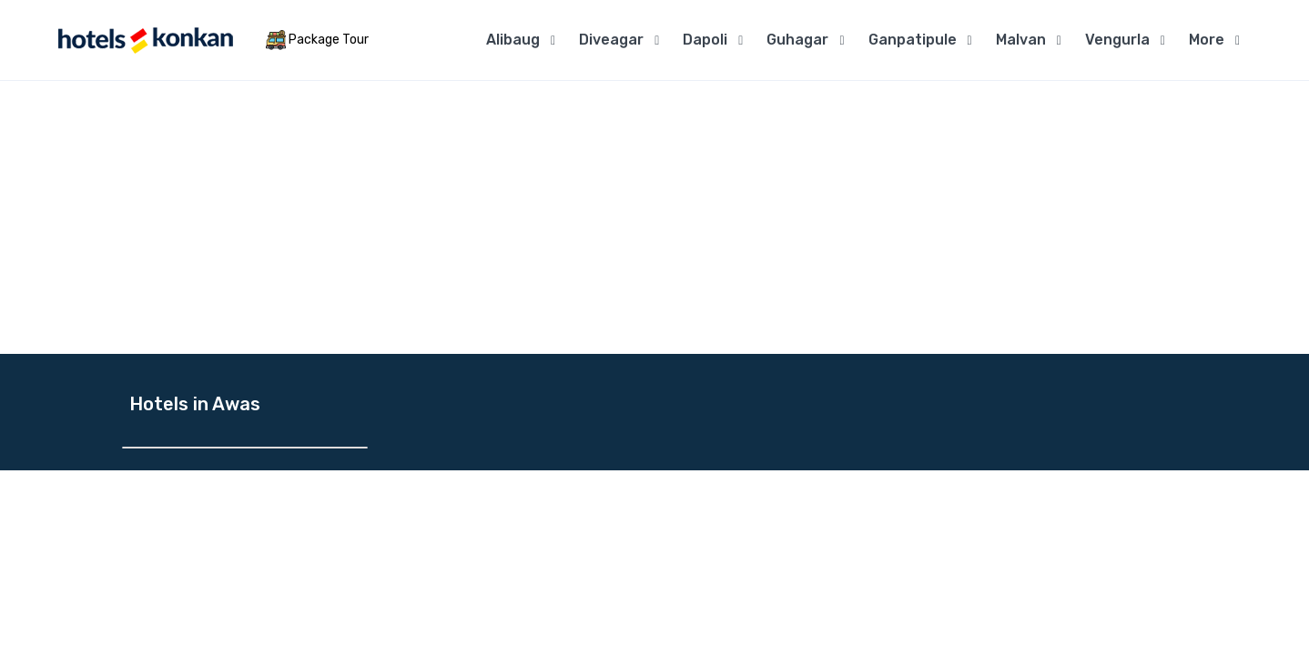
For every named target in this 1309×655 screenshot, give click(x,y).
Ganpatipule (912, 39)
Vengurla (1117, 39)
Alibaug (513, 39)
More (1206, 39)
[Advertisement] (654, 217)
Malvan (1021, 39)
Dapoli (705, 39)
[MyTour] (145, 40)
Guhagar (797, 39)
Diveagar (611, 39)
